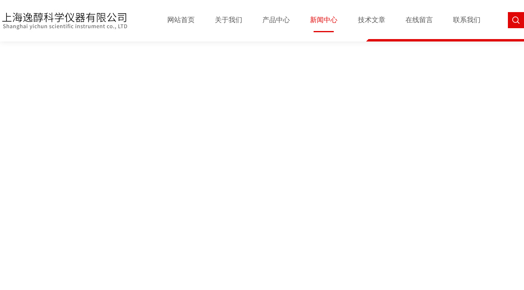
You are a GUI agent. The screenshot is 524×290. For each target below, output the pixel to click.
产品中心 (276, 20)
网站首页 (181, 20)
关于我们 (228, 20)
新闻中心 (323, 20)
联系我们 (466, 20)
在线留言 (419, 20)
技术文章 (371, 20)
